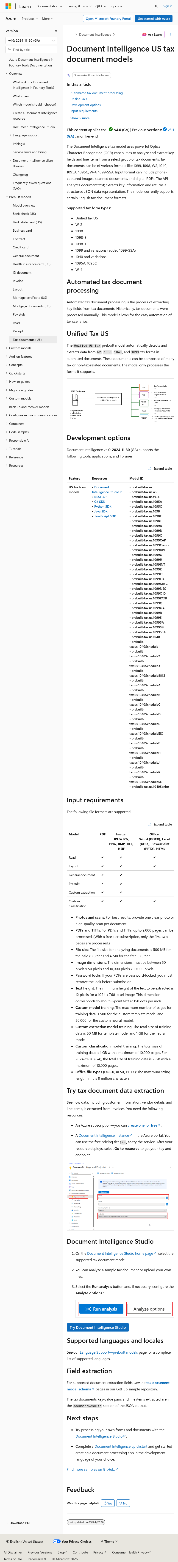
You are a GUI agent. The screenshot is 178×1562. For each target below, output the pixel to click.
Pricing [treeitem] (17, 143)
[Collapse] (56, 31)
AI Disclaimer (13, 1552)
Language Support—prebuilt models (109, 1352)
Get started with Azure (154, 18)
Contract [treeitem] (19, 239)
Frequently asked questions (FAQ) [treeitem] (32, 186)
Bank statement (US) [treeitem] (27, 222)
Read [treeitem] (16, 323)
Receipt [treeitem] (18, 331)
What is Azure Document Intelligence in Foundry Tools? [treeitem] (33, 85)
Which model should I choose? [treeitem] (34, 104)
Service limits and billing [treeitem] (30, 152)
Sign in (167, 6)
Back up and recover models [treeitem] (29, 407)
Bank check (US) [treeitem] (24, 213)
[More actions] (170, 34)
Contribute (80, 1552)
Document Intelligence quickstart (121, 1446)
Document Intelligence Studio (98, 1436)
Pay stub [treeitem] (19, 314)
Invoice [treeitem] (18, 281)
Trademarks (35, 1559)
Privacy (98, 1552)
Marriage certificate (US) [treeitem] (30, 297)
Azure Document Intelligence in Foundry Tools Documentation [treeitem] (31, 62)
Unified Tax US (80, 99)
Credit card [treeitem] (20, 247)
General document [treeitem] (26, 255)
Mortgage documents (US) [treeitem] (31, 306)
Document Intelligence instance (104, 1135)
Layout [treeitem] (17, 289)
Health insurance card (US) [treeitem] (31, 264)
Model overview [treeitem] (24, 205)
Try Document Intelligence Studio (98, 1327)
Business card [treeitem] (22, 230)
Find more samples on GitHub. (91, 1469)
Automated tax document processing (96, 93)
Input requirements (83, 111)
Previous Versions (40, 1552)
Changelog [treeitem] (20, 174)
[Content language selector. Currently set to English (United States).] (25, 1541)
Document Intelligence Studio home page (120, 1253)
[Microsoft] (8, 6)
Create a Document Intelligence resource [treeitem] (35, 116)
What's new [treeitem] (21, 96)
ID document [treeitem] (22, 272)
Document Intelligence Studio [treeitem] (34, 127)
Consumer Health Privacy (130, 1552)
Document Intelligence (95, 34)
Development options (85, 105)
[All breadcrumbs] (71, 34)
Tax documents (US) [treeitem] (27, 339)
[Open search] (156, 6)
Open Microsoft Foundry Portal (108, 18)
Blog (61, 1552)
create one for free (142, 1125)
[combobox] (31, 40)
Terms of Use (13, 1559)
